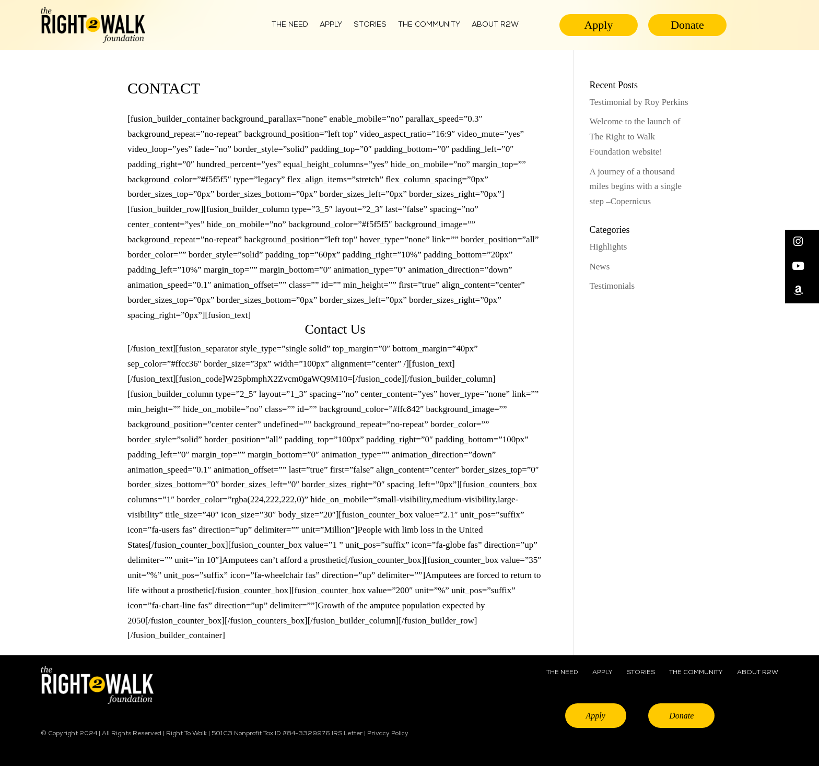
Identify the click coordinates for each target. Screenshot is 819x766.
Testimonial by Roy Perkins (639, 102)
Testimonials (612, 286)
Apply (331, 25)
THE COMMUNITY (429, 25)
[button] (802, 242)
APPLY (602, 672)
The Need (290, 25)
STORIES (641, 672)
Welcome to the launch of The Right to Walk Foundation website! (635, 136)
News (600, 267)
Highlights (608, 247)
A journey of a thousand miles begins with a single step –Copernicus (636, 187)
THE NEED (562, 672)
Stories (370, 25)
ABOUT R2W (495, 25)
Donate (687, 24)
